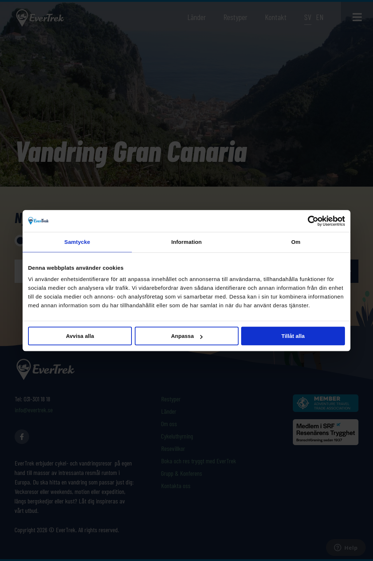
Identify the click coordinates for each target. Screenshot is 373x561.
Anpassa (187, 336)
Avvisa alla (80, 336)
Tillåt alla (293, 336)
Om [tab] (295, 242)
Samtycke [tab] (77, 242)
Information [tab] (186, 242)
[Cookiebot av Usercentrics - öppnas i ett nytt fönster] (313, 220)
